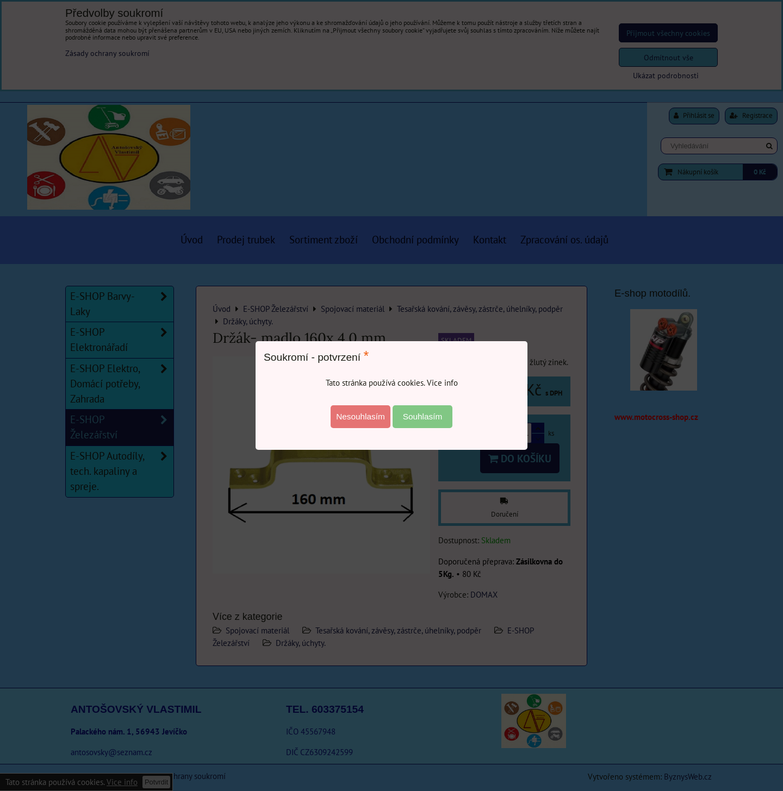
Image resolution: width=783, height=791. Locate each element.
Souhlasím (423, 416)
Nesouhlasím (360, 416)
